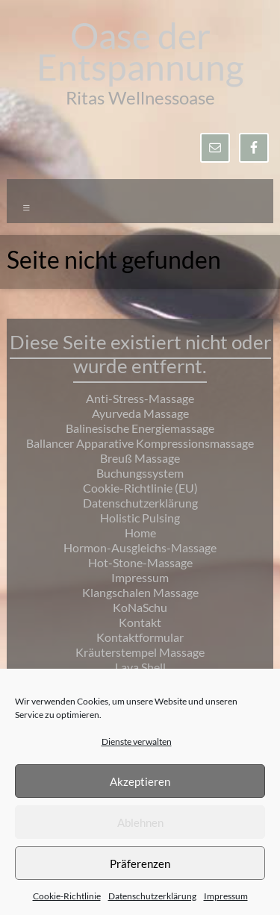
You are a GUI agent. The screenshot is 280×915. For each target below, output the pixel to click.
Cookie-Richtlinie (67, 896)
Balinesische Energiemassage (140, 428)
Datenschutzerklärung (152, 896)
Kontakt (140, 622)
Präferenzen (140, 863)
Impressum (226, 896)
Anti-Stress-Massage (140, 398)
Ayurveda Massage (140, 413)
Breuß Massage (140, 458)
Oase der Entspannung (140, 51)
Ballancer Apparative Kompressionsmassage (140, 443)
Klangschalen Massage (140, 592)
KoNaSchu (140, 607)
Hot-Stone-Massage (140, 562)
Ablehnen (140, 822)
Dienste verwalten (137, 741)
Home (140, 532)
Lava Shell (140, 667)
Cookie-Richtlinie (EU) (140, 488)
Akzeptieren (140, 781)
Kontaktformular (140, 637)
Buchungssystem (140, 473)
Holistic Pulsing (140, 517)
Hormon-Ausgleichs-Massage (140, 547)
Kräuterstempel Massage (140, 652)
